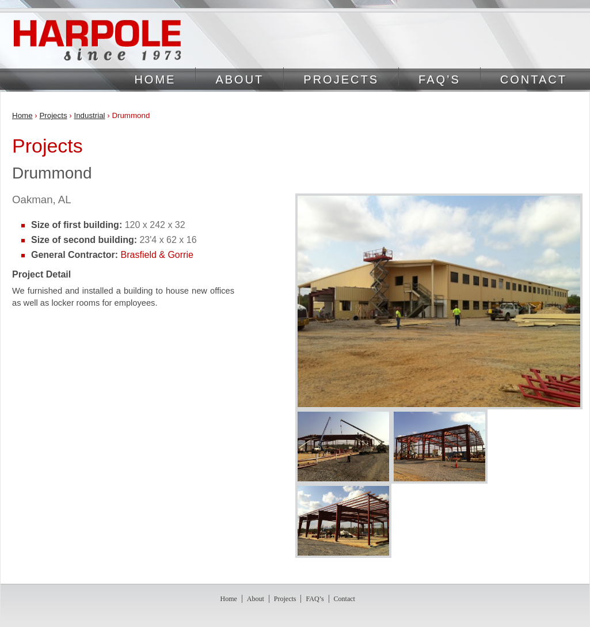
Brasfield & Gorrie (157, 255)
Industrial (89, 115)
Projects (341, 79)
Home (155, 79)
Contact (533, 79)
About (239, 79)
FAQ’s (439, 79)
